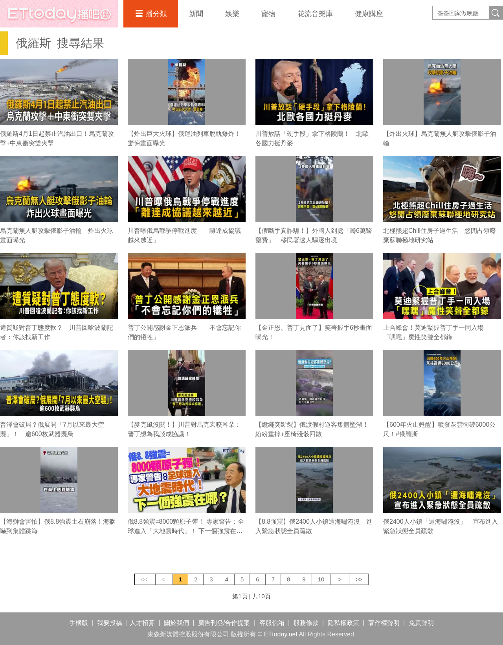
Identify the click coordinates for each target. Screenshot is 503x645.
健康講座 (369, 14)
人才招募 (142, 622)
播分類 (156, 14)
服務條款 (306, 622)
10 (321, 579)
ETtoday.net (280, 634)
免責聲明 (421, 622)
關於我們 (176, 622)
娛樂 (232, 14)
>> (358, 579)
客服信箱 (272, 622)
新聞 (196, 14)
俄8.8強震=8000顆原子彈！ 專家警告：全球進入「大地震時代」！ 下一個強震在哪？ (186, 531)
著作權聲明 (384, 622)
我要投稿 (109, 622)
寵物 (268, 14)
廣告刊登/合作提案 (224, 622)
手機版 (78, 622)
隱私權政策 (343, 622)
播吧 (59, 13)
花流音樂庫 (315, 14)
